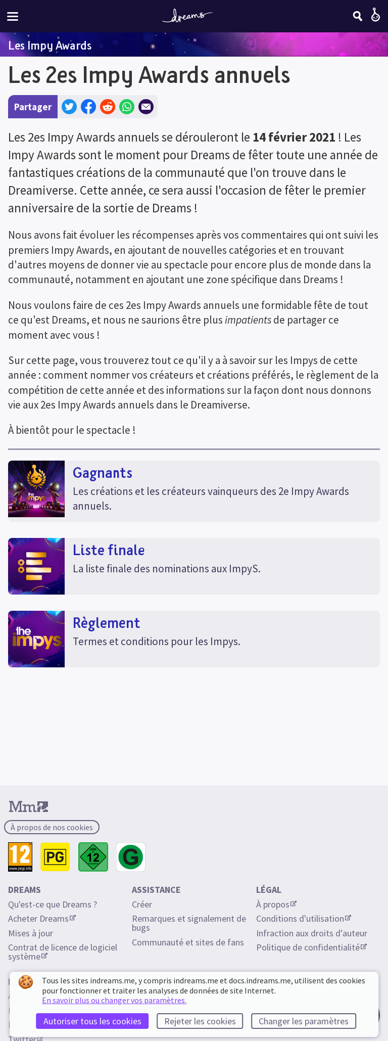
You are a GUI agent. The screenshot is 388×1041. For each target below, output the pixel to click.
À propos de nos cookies (52, 827)
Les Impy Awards (49, 45)
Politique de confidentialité (311, 947)
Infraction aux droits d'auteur (311, 933)
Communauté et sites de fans (188, 942)
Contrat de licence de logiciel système (63, 951)
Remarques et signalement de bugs (190, 923)
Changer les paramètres (304, 1021)
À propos (276, 904)
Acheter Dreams (42, 918)
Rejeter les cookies (200, 1021)
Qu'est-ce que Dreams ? (52, 904)
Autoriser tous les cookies (92, 1021)
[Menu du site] (13, 16)
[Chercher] (358, 16)
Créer (142, 904)
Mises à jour (30, 933)
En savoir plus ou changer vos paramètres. (114, 1000)
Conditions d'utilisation (303, 918)
